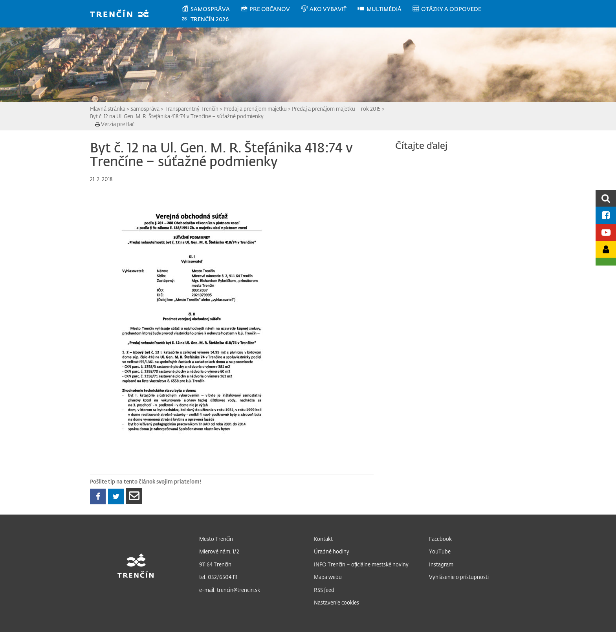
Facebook (440, 538)
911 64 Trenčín (215, 564)
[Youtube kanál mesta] (606, 232)
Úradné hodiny (331, 551)
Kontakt (323, 538)
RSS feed (324, 589)
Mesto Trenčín (216, 538)
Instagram (441, 564)
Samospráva (145, 108)
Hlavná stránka (107, 108)
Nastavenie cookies (336, 602)
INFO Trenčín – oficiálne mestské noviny (361, 564)
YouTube (440, 551)
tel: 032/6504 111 (218, 576)
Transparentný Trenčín (191, 108)
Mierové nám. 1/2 (219, 551)
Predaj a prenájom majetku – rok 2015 (336, 108)
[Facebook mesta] (606, 215)
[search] (606, 198)
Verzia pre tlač (114, 124)
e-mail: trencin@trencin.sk (229, 589)
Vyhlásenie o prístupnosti (459, 576)
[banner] (123, 14)
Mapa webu (328, 576)
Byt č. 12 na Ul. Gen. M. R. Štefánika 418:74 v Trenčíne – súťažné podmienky (177, 116)
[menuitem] (211, 9)
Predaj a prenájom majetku (255, 108)
